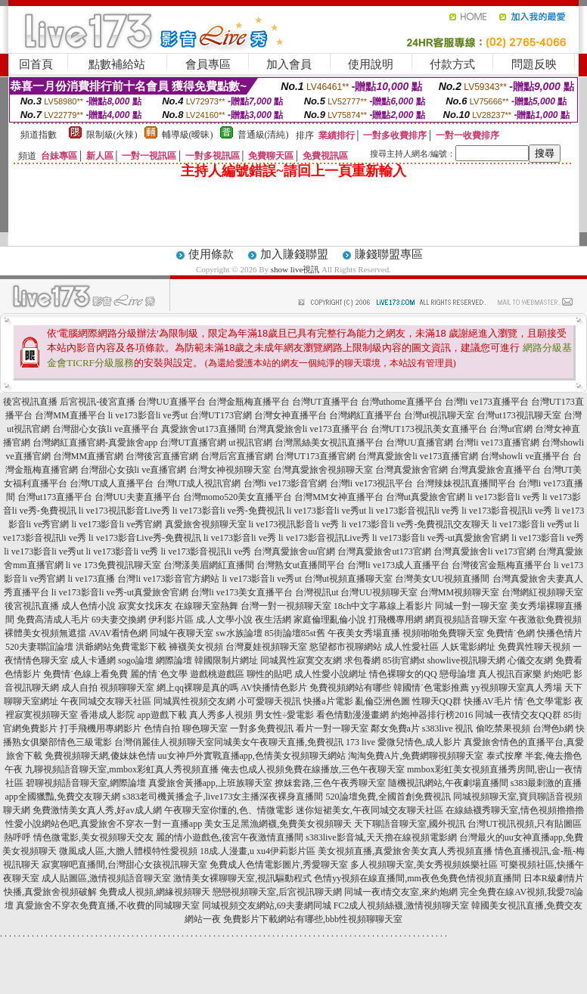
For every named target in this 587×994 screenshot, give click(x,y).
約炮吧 (557, 674)
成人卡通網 (93, 660)
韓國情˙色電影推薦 (431, 687)
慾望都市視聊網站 (345, 646)
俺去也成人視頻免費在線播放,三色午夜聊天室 (313, 769)
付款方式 (452, 64)
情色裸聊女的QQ (402, 674)
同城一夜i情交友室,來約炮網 (401, 892)
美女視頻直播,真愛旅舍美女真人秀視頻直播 (405, 851)
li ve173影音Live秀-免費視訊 (145, 538)
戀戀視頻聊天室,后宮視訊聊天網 (277, 892)
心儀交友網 (530, 660)
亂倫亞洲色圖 (383, 701)
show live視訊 (295, 269)
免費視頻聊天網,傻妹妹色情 (100, 755)
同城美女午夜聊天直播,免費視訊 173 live (294, 742)
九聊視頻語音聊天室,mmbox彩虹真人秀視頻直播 (122, 769)
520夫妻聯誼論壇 (39, 646)
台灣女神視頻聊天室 (230, 469)
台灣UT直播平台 (325, 401)
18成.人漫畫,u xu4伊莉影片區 (257, 851)
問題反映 (534, 64)
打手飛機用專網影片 (100, 728)
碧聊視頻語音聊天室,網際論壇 (86, 783)
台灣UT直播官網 (193, 442)
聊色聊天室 (205, 728)
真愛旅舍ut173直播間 (203, 429)
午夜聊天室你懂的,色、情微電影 (229, 810)
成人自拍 (79, 687)
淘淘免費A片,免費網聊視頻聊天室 (416, 755)
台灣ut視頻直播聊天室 (348, 578)
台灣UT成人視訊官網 (199, 483)
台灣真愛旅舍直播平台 (495, 469)
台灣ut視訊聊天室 (439, 415)
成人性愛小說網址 (330, 674)
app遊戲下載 (161, 715)
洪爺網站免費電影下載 (121, 646)
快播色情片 (559, 633)
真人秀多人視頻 (221, 715)
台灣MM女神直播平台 (338, 497)
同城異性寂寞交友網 (301, 660)
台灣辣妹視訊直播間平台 (466, 483)
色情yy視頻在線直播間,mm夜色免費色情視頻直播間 (417, 878)
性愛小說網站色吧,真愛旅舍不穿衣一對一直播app (103, 823)
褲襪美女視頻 (196, 646)
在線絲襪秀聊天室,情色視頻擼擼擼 (515, 810)
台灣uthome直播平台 (402, 401)
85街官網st (404, 660)
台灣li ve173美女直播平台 (242, 592)
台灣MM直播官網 (88, 456)
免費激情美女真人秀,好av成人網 (97, 810)
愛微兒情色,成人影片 (419, 742)
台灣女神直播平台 (290, 415)
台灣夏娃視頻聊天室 (266, 646)
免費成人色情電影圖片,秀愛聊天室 (279, 864)
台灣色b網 (553, 728)
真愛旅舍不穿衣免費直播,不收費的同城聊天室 (108, 905)
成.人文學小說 (224, 619)
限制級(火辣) (112, 134)
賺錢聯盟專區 (389, 254)
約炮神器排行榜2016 (432, 715)
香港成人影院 (107, 715)
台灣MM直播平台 (70, 415)
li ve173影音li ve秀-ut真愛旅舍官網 (440, 538)
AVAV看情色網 (118, 633)
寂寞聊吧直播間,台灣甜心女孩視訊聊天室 (124, 864)
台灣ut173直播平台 (54, 497)
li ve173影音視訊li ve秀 (413, 510)
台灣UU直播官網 (419, 442)
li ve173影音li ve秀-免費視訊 (228, 510)
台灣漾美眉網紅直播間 (208, 565)
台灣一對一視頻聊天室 (286, 606)
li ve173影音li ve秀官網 (117, 524)
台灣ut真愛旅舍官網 (425, 497)
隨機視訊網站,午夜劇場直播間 (448, 783)
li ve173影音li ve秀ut (148, 415)
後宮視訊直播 (30, 401)
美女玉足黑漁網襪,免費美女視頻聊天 (278, 823)
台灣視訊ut (316, 592)
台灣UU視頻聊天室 (378, 592)
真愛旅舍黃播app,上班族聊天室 (210, 783)
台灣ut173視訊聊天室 (519, 415)
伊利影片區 (171, 619)
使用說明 (370, 64)
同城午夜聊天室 (181, 633)
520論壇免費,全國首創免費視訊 (388, 796)
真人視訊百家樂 (510, 674)
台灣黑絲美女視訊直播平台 (329, 442)
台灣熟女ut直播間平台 (300, 565)
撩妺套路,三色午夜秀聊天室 (330, 783)
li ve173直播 (91, 578)
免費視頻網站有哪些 (350, 687)
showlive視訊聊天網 (466, 660)
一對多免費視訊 (262, 728)
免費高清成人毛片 (53, 619)
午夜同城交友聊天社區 (106, 701)
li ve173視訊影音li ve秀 (294, 524)
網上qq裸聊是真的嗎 (197, 687)
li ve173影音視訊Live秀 (324, 538)
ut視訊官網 (250, 442)
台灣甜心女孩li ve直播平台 (105, 429)
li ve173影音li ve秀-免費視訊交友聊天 (416, 524)
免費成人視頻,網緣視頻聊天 (154, 892)
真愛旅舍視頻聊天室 (206, 524)
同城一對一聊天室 (471, 606)
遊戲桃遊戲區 (217, 674)
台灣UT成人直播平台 (112, 483)
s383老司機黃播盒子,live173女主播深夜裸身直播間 (223, 796)
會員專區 (208, 64)
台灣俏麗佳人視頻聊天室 (164, 742)
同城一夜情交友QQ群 (518, 715)
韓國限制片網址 (226, 660)
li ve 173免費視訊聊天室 (113, 565)
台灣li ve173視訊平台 (372, 483)
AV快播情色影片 (274, 687)
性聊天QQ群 (436, 701)
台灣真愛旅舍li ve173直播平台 (308, 429)
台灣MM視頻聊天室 (459, 592)
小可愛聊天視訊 (269, 701)
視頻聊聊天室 (127, 687)
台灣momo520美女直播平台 (238, 497)
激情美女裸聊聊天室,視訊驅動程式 (242, 878)
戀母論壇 (457, 674)
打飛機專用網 (395, 619)
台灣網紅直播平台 (365, 415)
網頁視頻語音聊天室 (466, 619)
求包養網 (362, 660)
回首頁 (36, 64)
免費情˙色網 (510, 633)
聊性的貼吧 (269, 674)
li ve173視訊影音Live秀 (124, 510)
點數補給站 (117, 64)
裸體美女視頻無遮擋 (45, 633)
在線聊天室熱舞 (206, 606)
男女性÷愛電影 (285, 715)
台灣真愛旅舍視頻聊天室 (323, 469)
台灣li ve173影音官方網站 (168, 578)
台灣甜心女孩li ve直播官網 (133, 469)
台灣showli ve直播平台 (525, 456)
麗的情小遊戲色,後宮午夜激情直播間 (229, 837)
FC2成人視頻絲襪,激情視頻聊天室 (402, 905)
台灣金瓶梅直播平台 (249, 401)
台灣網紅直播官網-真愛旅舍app (95, 442)
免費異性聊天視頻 (534, 646)
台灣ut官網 (511, 429)
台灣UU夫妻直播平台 (137, 497)
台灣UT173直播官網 (315, 456)
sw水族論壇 (239, 633)
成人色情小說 (88, 606)
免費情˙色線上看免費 (85, 674)
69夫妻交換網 (119, 619)
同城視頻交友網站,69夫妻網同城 (266, 905)
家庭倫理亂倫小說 (330, 619)
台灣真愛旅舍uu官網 (294, 551)
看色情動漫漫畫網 (352, 715)
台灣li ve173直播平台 (487, 401)
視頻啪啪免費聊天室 (443, 633)
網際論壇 (174, 660)
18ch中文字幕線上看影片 (383, 606)
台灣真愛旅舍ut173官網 (383, 551)
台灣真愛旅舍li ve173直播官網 (418, 456)
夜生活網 (273, 619)
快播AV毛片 (488, 701)
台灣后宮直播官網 (236, 456)
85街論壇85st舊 (295, 633)
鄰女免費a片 (395, 728)
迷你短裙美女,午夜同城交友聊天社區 (369, 810)
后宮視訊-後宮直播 (97, 401)
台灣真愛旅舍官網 (411, 469)
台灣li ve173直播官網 (497, 442)
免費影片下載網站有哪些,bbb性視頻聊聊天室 (312, 919)
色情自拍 (162, 728)
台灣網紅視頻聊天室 (542, 592)
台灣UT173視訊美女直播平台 (429, 429)
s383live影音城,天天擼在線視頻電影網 (381, 837)
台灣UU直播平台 (171, 401)
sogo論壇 (136, 660)
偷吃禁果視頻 (503, 728)
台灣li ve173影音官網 (286, 483)
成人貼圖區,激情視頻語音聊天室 (106, 878)
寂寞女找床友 (145, 606)
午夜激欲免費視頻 (545, 619)
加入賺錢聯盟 (294, 254)
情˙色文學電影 (543, 701)
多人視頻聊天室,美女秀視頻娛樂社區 (424, 864)
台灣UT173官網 (221, 415)
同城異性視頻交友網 (194, 701)
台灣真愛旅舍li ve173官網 (484, 551)
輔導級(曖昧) (187, 134)
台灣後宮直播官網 (162, 456)
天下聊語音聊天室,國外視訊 (409, 823)
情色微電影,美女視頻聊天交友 (93, 837)
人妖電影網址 (468, 646)
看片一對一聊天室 (332, 728)
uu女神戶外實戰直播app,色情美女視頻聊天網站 (252, 755)
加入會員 (289, 64)
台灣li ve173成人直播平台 (398, 565)
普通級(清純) (263, 134)
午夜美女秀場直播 (364, 633)
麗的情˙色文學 (159, 674)
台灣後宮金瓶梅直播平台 (501, 565)
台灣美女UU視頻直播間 (442, 578)
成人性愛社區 (411, 646)
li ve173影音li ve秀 (503, 497)
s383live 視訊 (448, 728)
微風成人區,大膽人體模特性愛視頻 (128, 851)
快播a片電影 (328, 701)
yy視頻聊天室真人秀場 (516, 687)
